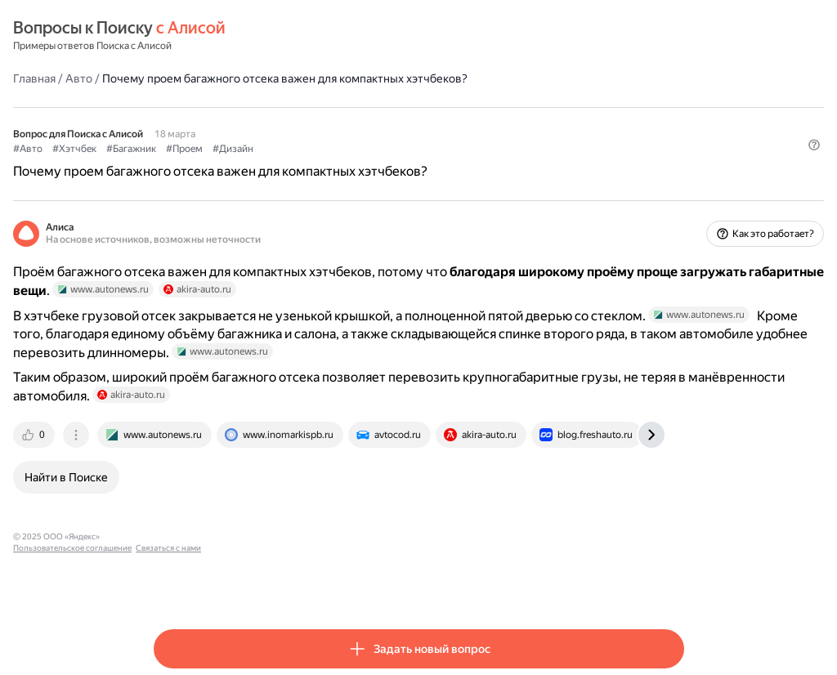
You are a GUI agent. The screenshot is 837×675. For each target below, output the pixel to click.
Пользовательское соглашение (307, 583)
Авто (219, 77)
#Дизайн (373, 148)
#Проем (325, 148)
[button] (674, 176)
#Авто (168, 148)
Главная (175, 77)
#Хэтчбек (215, 148)
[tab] (176, 482)
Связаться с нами (403, 583)
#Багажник (272, 148)
